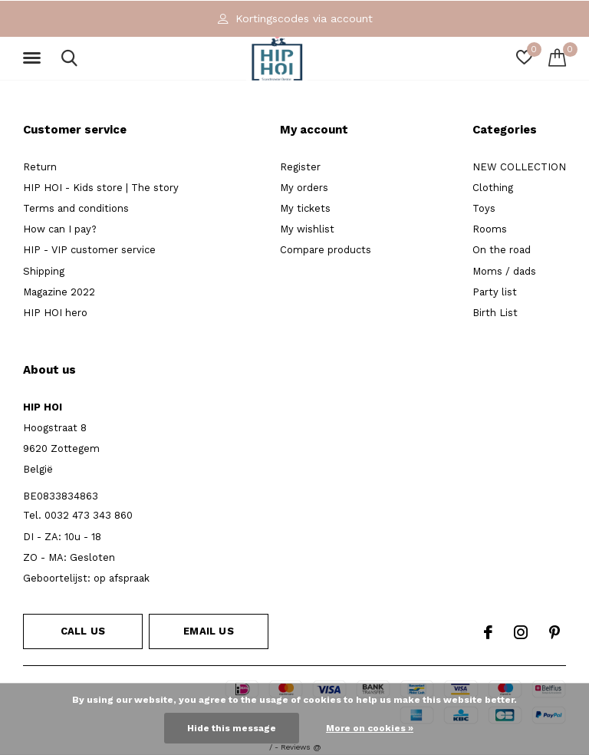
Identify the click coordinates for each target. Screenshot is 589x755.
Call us (83, 631)
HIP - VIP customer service (89, 250)
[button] (34, 58)
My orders (304, 187)
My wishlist (307, 229)
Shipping (43, 271)
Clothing (492, 187)
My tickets (305, 208)
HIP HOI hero (55, 312)
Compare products (325, 250)
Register (300, 167)
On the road (501, 250)
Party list (494, 292)
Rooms (489, 229)
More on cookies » (369, 728)
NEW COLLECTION (519, 167)
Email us (208, 631)
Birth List (495, 312)
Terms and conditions (76, 208)
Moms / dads (504, 271)
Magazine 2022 (59, 292)
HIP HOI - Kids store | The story (101, 187)
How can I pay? (60, 229)
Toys (483, 208)
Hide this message (231, 728)
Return (40, 167)
